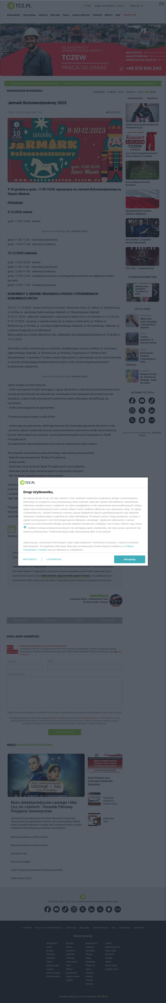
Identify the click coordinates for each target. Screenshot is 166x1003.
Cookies (42, 549)
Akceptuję (130, 559)
